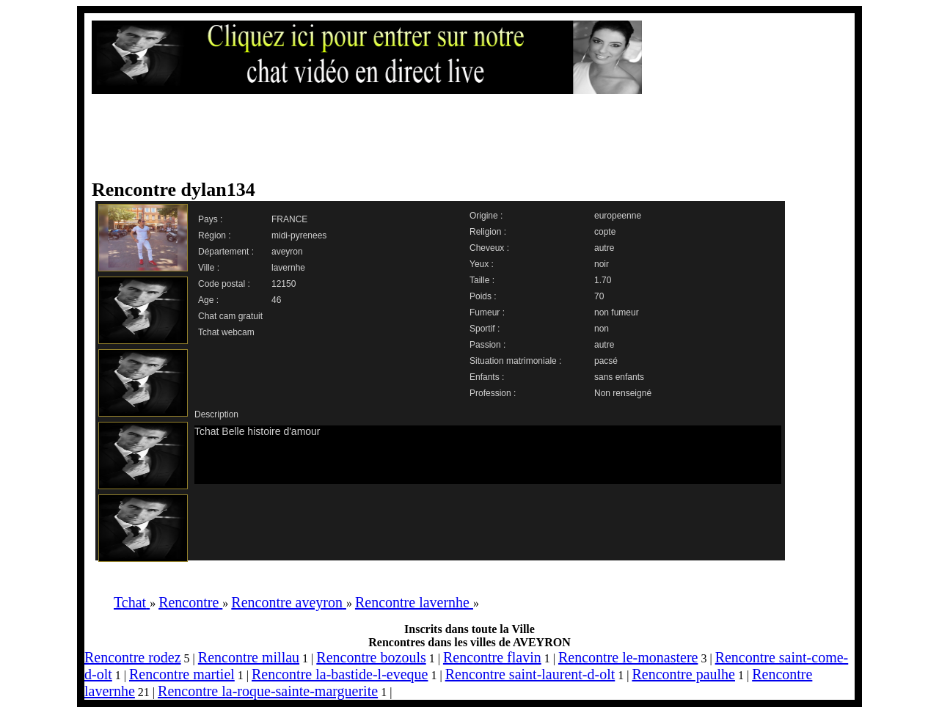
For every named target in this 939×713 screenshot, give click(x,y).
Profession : (493, 393)
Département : (226, 251)
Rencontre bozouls (370, 657)
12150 (283, 284)
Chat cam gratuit (230, 316)
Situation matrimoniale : (515, 361)
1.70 (602, 280)
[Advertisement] (455, 137)
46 (276, 300)
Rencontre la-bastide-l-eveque (340, 674)
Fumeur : (487, 312)
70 (599, 296)
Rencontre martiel (182, 674)
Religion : (488, 232)
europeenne (617, 216)
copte (604, 232)
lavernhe (288, 268)
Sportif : (485, 328)
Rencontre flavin (492, 657)
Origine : (486, 216)
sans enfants (619, 377)
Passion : (487, 345)
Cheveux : (489, 248)
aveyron (287, 251)
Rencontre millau (248, 657)
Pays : (210, 219)
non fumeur (616, 312)
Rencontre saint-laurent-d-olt (530, 674)
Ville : (208, 268)
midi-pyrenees (298, 235)
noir (601, 264)
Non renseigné (622, 393)
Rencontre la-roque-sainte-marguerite (268, 691)
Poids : (483, 296)
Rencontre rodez (132, 657)
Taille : (482, 280)
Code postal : (224, 284)
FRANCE (289, 219)
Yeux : (482, 264)
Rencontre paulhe (683, 674)
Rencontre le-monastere (628, 657)
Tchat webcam (226, 332)
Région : (214, 235)
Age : (208, 300)
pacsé (606, 361)
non (601, 328)
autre (604, 248)
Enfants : (487, 377)
